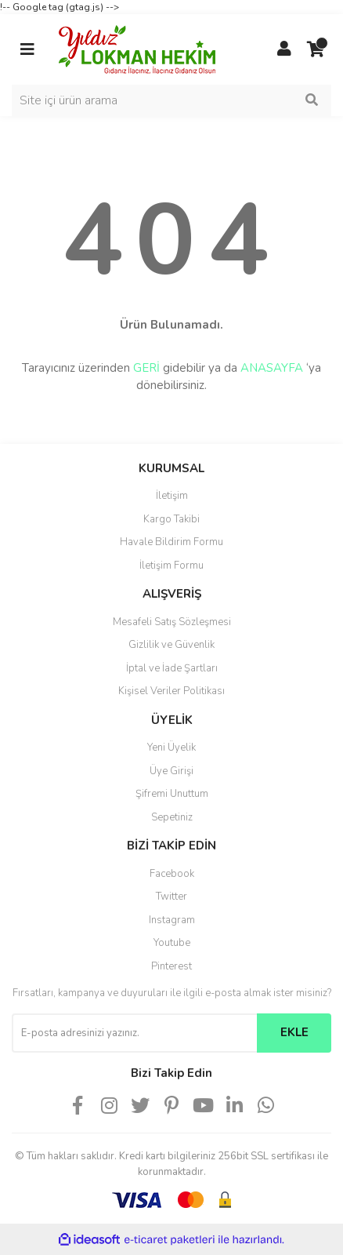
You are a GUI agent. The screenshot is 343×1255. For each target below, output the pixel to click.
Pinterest (171, 966)
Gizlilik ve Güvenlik (171, 645)
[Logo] (137, 48)
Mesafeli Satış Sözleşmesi (172, 622)
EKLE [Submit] (294, 1032)
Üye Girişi (171, 771)
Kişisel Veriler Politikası (171, 691)
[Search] (171, 100)
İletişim (172, 496)
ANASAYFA (271, 368)
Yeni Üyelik (171, 747)
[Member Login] (284, 49)
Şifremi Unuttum (171, 794)
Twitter (171, 896)
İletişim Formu (171, 565)
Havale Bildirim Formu (171, 542)
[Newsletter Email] (134, 1033)
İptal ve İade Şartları (172, 668)
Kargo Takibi (171, 519)
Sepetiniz (172, 817)
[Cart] (315, 49)
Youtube (171, 943)
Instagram (172, 920)
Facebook (172, 874)
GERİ (146, 368)
